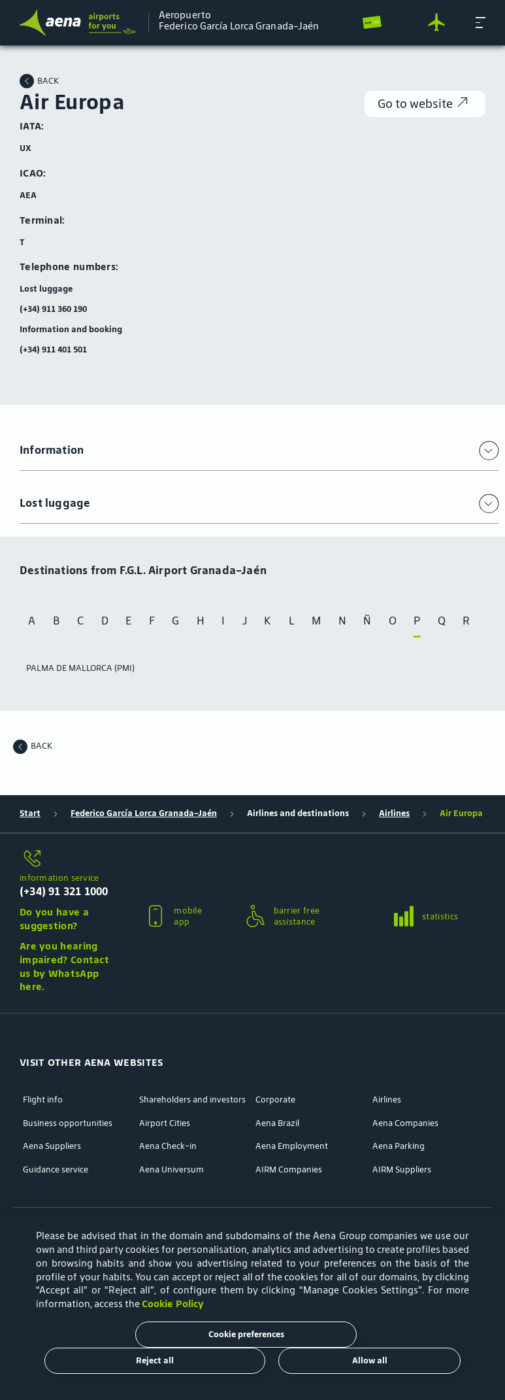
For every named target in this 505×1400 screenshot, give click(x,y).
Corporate (275, 1100)
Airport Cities (164, 1123)
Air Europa (461, 813)
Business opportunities (67, 1123)
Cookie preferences (246, 1334)
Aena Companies (405, 1123)
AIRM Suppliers (401, 1170)
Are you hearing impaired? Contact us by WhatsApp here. (64, 966)
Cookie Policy (173, 1303)
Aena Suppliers (52, 1146)
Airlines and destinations (298, 813)
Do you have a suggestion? (54, 919)
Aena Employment (291, 1146)
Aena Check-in (168, 1146)
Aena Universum (171, 1170)
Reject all (155, 1360)
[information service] (67, 859)
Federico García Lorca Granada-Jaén (144, 813)
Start (30, 813)
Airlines (394, 813)
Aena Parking (398, 1146)
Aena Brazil (277, 1123)
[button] (480, 22)
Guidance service (55, 1170)
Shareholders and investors (192, 1100)
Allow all (369, 1360)
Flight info (43, 1100)
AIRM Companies (288, 1170)
